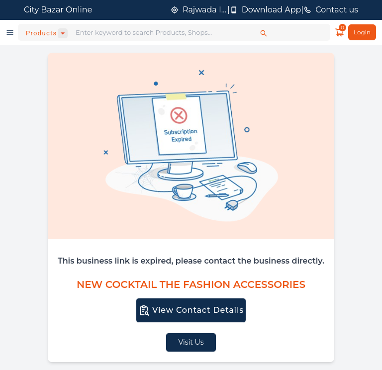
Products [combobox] (41, 33)
